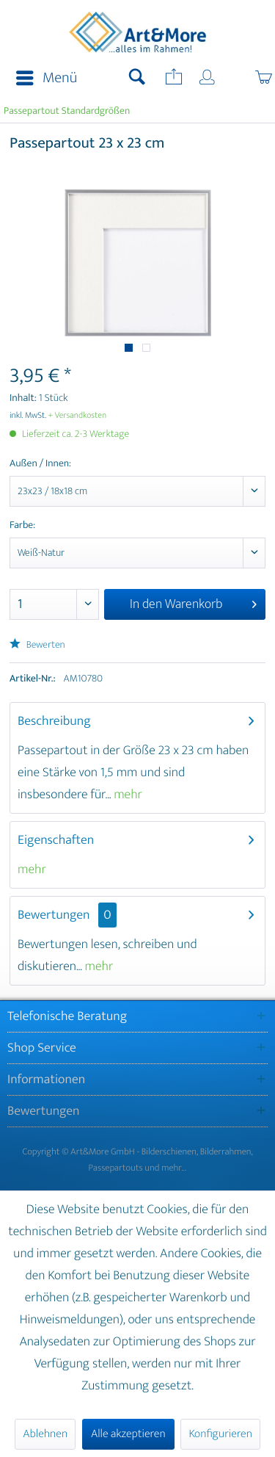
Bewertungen (54, 915)
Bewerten (37, 645)
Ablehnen (45, 1434)
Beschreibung (54, 721)
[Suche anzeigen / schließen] (137, 78)
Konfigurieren (220, 1434)
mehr (126, 795)
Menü (46, 78)
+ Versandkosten (77, 415)
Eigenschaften (56, 840)
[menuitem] (42, 78)
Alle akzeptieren (128, 1434)
